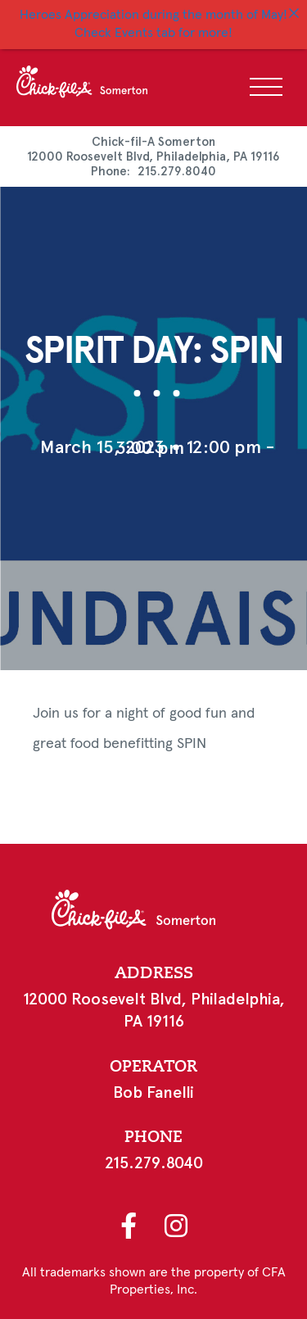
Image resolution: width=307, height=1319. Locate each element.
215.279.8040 (177, 169)
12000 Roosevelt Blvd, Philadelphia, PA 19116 (153, 154)
